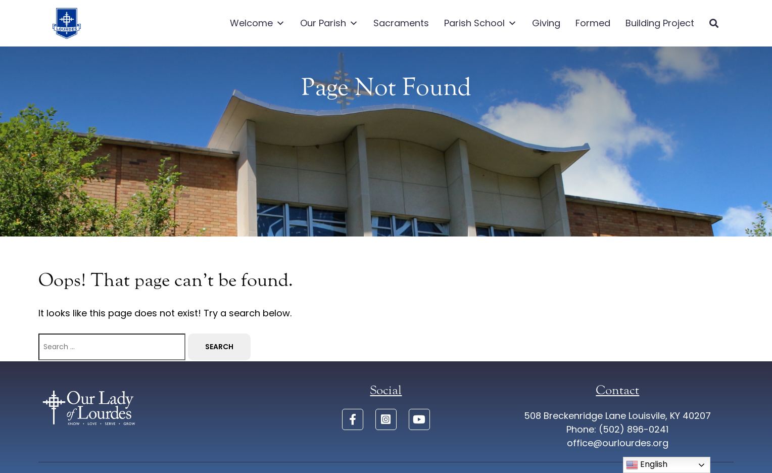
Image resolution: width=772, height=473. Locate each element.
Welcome (257, 23)
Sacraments (401, 23)
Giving (546, 23)
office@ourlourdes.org (617, 443)
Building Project (659, 23)
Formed (592, 23)
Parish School (480, 23)
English (646, 464)
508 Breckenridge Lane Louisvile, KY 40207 (617, 415)
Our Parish (329, 23)
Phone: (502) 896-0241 (617, 429)
